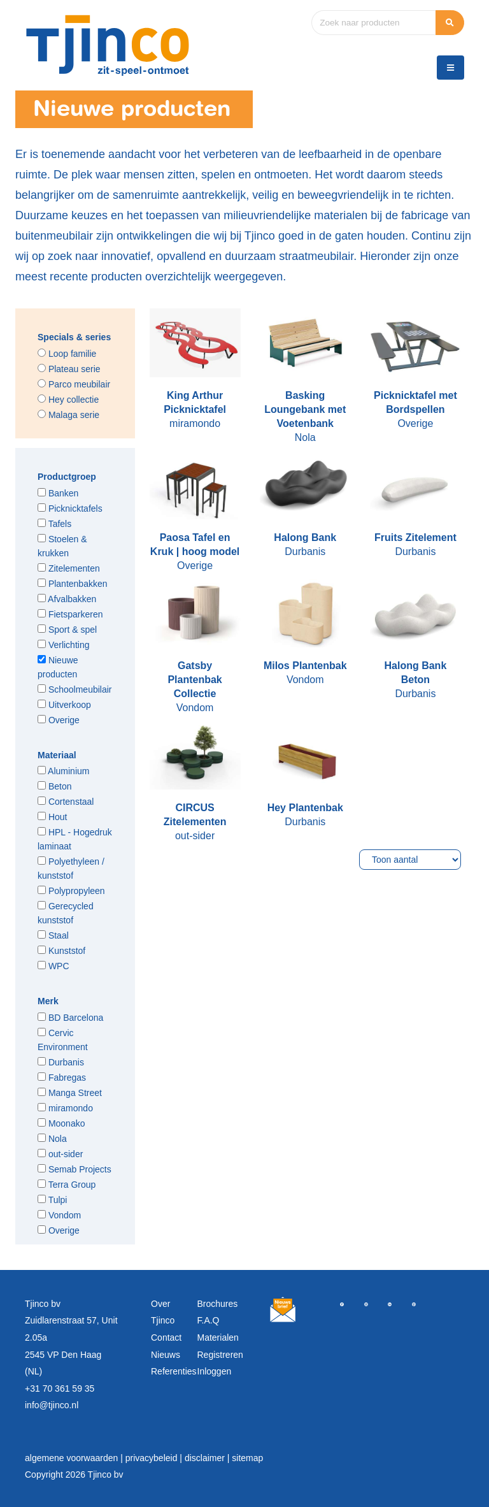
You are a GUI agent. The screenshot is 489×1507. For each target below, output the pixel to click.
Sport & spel (67, 629)
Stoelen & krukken (62, 546)
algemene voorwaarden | (75, 1458)
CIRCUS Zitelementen (195, 814)
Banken (58, 493)
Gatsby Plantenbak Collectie (194, 679)
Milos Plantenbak (305, 665)
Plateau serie (69, 369)
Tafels (54, 524)
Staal (53, 935)
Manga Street (70, 1093)
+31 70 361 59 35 (59, 1388)
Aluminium (63, 771)
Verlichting (63, 645)
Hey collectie (68, 399)
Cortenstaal (66, 802)
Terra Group (67, 1184)
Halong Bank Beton (415, 672)
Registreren (220, 1355)
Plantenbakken (73, 584)
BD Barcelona (70, 1018)
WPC (53, 966)
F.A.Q (208, 1320)
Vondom (59, 1215)
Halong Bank (305, 537)
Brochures (217, 1304)
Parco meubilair (74, 384)
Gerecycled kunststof (66, 913)
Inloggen (214, 1371)
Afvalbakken (67, 599)
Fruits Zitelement (415, 537)
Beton (54, 786)
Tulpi (52, 1200)
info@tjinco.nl (51, 1405)
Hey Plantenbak (305, 807)
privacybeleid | (155, 1458)
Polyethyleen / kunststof (71, 868)
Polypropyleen (71, 891)
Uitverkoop (64, 705)
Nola (52, 1139)
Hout (52, 817)
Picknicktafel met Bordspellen (415, 402)
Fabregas (62, 1077)
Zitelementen (69, 568)
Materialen (218, 1337)
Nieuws (165, 1355)
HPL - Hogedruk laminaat (75, 839)
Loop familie (67, 354)
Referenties (174, 1371)
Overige (59, 720)
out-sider (60, 1154)
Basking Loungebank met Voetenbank (305, 409)
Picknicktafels (70, 508)
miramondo (65, 1108)
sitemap (247, 1458)
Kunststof (61, 951)
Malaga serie (68, 415)
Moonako (61, 1123)
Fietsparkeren (70, 614)
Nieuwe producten (58, 667)
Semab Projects (74, 1169)
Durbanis (61, 1062)
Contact (166, 1337)
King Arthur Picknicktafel (195, 402)
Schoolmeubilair (75, 689)
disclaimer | (208, 1458)
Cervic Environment (63, 1040)
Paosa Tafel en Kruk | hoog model (194, 544)
